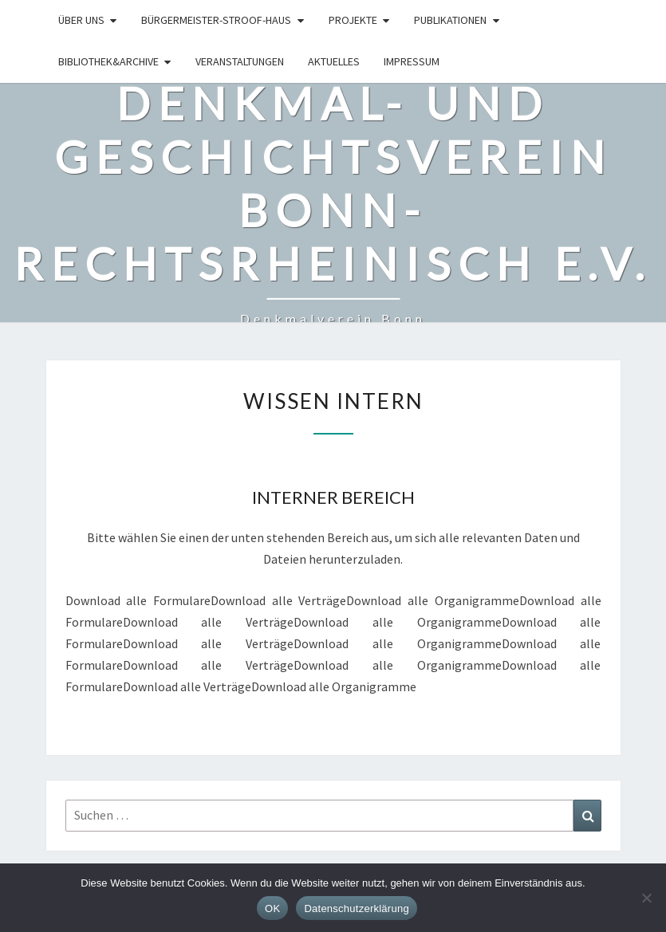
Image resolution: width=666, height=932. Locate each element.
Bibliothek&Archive (108, 61)
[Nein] (646, 898)
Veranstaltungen (239, 61)
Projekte (353, 20)
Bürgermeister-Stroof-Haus (216, 20)
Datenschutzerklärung (356, 908)
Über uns (81, 20)
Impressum (411, 61)
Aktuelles (334, 61)
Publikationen (450, 20)
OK (272, 908)
